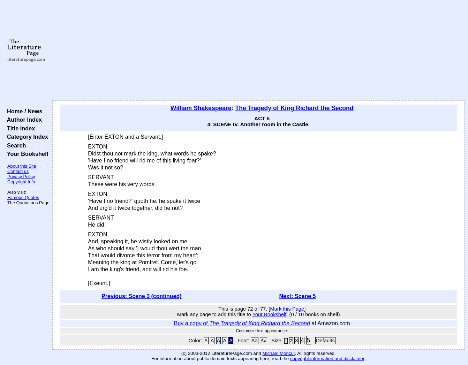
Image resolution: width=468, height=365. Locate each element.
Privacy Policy (21, 176)
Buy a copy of (242, 323)
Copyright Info (21, 181)
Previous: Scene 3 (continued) (141, 296)
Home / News (23, 111)
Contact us (18, 171)
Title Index (19, 128)
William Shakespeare (201, 108)
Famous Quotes (23, 197)
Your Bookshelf (26, 154)
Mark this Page (287, 309)
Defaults (325, 340)
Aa (254, 340)
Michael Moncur (278, 353)
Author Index (23, 119)
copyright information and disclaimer (327, 358)
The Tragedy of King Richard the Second (294, 108)
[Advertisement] (258, 50)
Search (15, 145)
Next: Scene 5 (297, 296)
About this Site (21, 166)
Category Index (26, 137)
